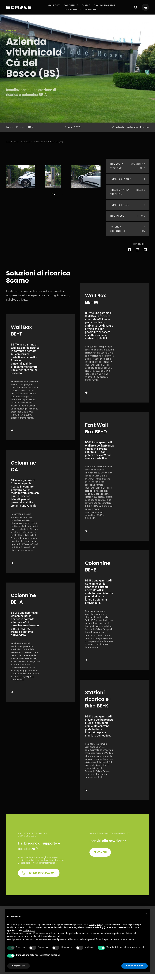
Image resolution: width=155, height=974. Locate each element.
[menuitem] (54, 5)
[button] (146, 913)
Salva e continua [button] (134, 965)
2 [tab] (54, 194)
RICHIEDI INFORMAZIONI (41, 872)
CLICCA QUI (100, 852)
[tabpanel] (20, 176)
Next (61, 193)
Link (40, 377)
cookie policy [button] (29, 930)
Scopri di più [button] (18, 965)
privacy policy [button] (95, 924)
